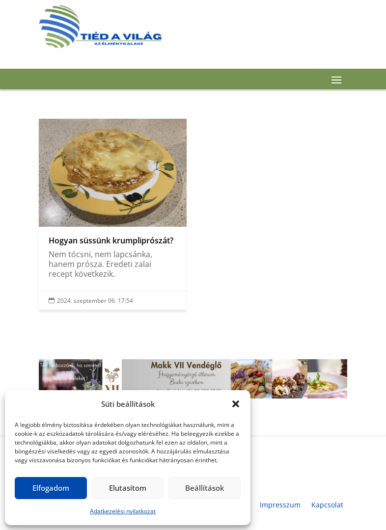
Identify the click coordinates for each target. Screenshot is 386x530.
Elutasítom (127, 488)
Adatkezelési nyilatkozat (123, 511)
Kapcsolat (327, 504)
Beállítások (204, 488)
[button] (236, 404)
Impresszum (280, 504)
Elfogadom (50, 488)
